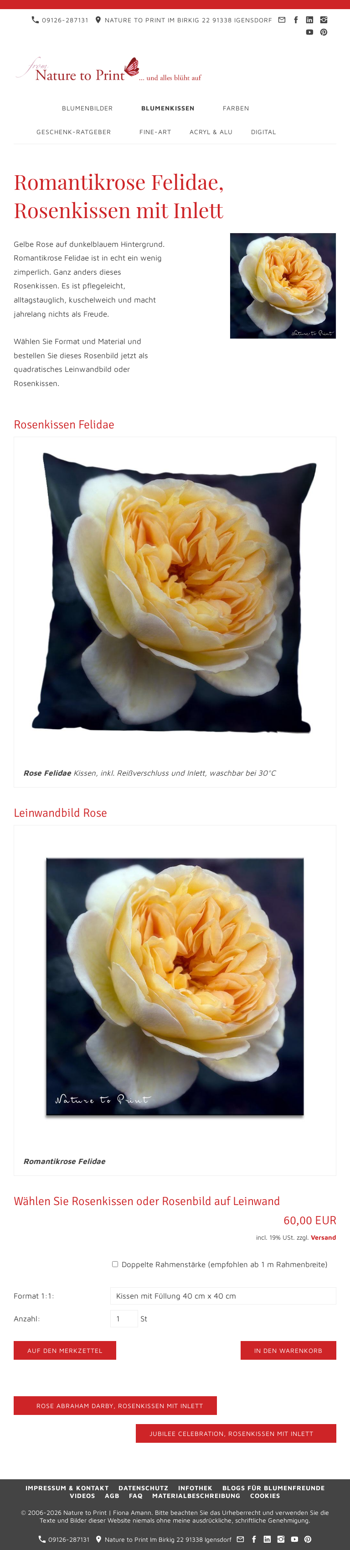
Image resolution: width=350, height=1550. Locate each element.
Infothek (195, 1488)
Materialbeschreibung (196, 1495)
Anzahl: (27, 1318)
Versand (323, 1237)
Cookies (265, 1495)
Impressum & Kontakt (67, 1488)
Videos (82, 1495)
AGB (112, 1495)
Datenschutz (143, 1488)
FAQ (136, 1495)
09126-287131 (59, 20)
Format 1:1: (34, 1295)
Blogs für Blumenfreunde (273, 1488)
